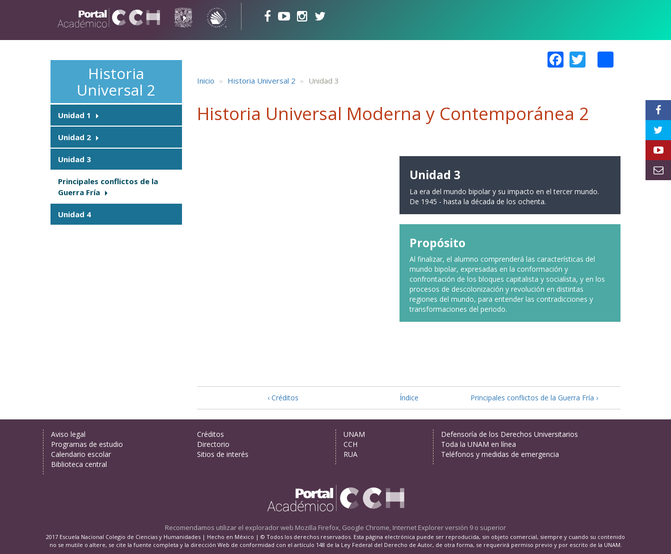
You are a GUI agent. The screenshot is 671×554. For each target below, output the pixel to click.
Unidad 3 (74, 159)
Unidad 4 (74, 214)
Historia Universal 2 (116, 81)
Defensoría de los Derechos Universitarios (509, 434)
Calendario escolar (81, 454)
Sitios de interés (222, 454)
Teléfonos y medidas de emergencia (500, 454)
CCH (351, 444)
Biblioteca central (79, 464)
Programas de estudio (87, 444)
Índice (409, 397)
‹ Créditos (283, 397)
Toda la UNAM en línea (478, 444)
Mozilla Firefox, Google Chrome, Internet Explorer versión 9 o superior (400, 527)
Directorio (213, 444)
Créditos (210, 434)
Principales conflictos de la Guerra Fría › (534, 397)
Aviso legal (68, 434)
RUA (351, 454)
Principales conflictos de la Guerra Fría (108, 186)
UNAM (354, 434)
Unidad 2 (74, 137)
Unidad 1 (74, 115)
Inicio (205, 81)
